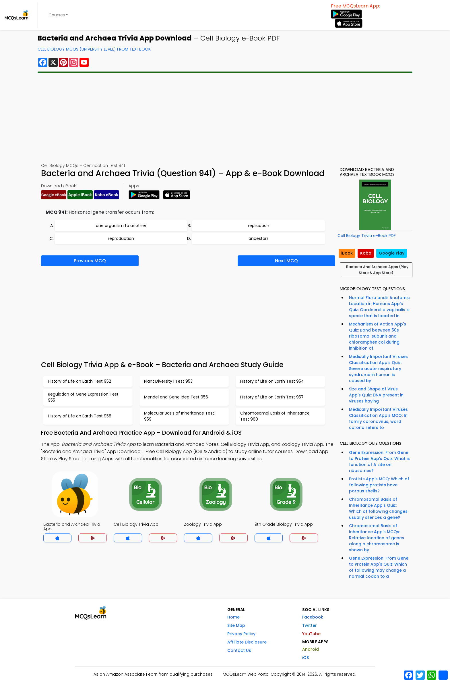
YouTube (311, 634)
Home (233, 617)
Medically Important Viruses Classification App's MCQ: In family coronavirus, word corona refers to (378, 418)
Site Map (236, 625)
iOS (305, 657)
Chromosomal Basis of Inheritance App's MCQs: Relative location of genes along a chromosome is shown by (376, 538)
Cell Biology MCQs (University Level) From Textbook (94, 49)
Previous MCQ (90, 260)
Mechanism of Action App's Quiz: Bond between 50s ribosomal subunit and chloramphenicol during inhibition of (377, 336)
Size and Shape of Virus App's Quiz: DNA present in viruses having (376, 395)
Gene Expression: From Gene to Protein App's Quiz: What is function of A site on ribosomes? (379, 461)
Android (310, 649)
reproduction (121, 238)
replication (258, 225)
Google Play (391, 253)
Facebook (312, 617)
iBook (347, 253)
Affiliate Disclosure (247, 642)
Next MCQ (286, 260)
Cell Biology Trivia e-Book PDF (367, 235)
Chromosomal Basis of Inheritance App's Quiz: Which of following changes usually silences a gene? (378, 508)
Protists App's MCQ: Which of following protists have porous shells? (379, 485)
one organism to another (121, 225)
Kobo (365, 253)
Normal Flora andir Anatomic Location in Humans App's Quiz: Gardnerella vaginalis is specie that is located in (379, 307)
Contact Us (239, 650)
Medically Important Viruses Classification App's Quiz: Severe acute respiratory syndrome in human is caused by (378, 369)
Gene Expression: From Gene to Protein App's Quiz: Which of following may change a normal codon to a (378, 567)
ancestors (259, 238)
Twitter (309, 625)
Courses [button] (57, 15)
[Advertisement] (225, 118)
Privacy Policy (241, 634)
